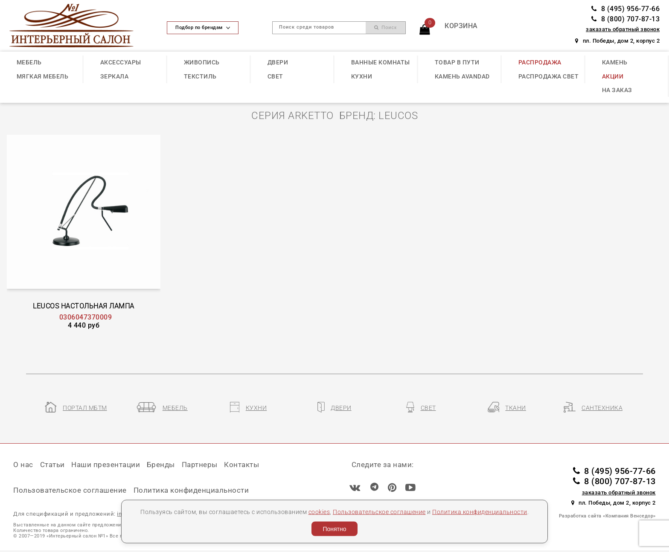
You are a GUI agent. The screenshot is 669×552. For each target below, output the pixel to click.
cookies (319, 511)
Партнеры (200, 464)
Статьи (52, 464)
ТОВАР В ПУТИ (457, 62)
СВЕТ (275, 76)
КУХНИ (361, 76)
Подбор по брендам (202, 27)
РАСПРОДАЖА (539, 62)
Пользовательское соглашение (379, 511)
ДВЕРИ (278, 62)
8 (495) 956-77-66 (625, 9)
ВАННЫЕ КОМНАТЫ (380, 62)
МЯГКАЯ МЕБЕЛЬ (43, 76)
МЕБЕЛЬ (29, 62)
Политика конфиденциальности (479, 511)
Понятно (334, 529)
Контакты (241, 464)
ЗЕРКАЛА (114, 76)
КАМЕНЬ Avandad (462, 76)
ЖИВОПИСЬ (202, 62)
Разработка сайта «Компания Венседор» (607, 516)
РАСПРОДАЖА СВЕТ (548, 76)
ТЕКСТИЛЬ (200, 76)
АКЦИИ (613, 76)
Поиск (385, 27)
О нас (23, 464)
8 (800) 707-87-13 (625, 19)
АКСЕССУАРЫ (120, 62)
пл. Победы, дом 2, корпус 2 (617, 41)
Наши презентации (105, 464)
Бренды (161, 464)
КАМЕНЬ (615, 62)
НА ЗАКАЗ (617, 90)
